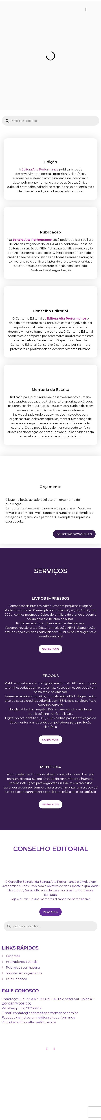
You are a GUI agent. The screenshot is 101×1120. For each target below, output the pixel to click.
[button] (86, 9)
